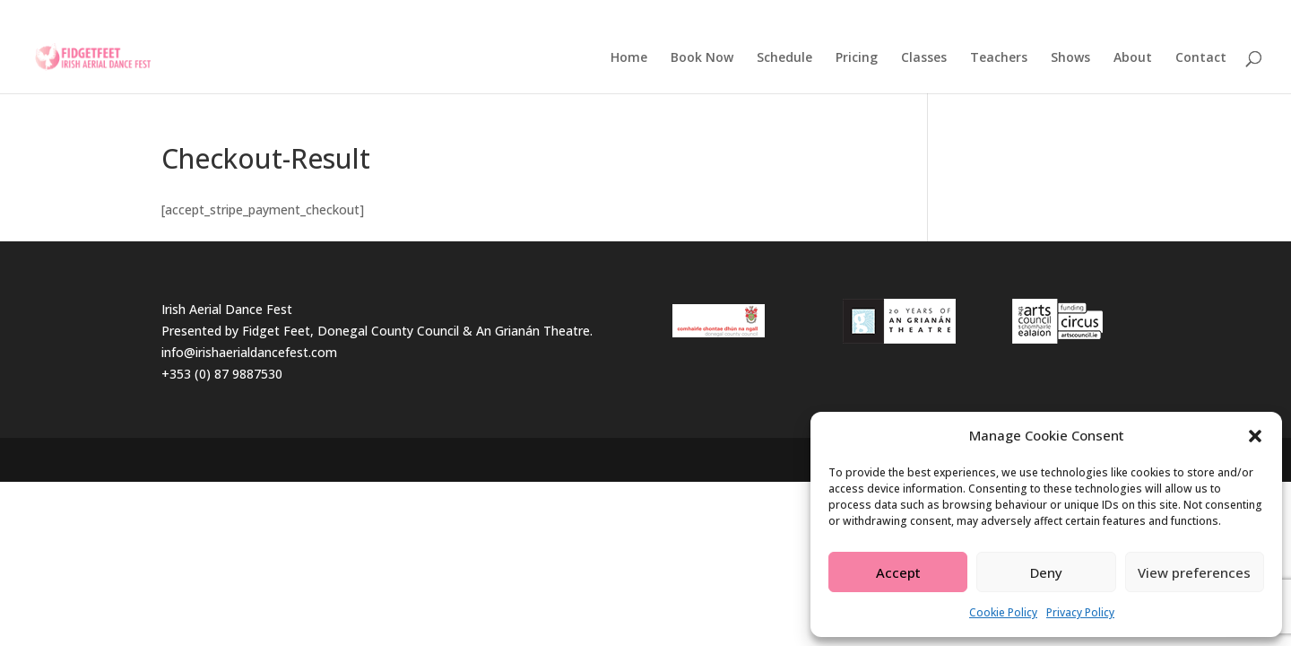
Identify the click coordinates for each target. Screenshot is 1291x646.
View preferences (1194, 572)
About (1132, 58)
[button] (1255, 436)
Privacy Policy (1080, 612)
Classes (924, 58)
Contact (1200, 58)
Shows (1070, 58)
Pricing (857, 58)
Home (629, 58)
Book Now (702, 58)
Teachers (998, 58)
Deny (1046, 572)
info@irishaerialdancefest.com (249, 352)
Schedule (784, 58)
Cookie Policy (1003, 612)
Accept (898, 572)
